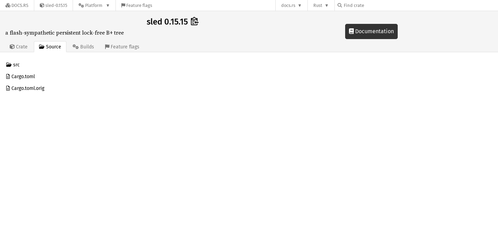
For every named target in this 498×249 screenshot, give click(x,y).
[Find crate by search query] (372, 5)
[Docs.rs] (17, 5)
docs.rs (288, 5)
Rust (317, 5)
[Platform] (94, 5)
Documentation (371, 31)
